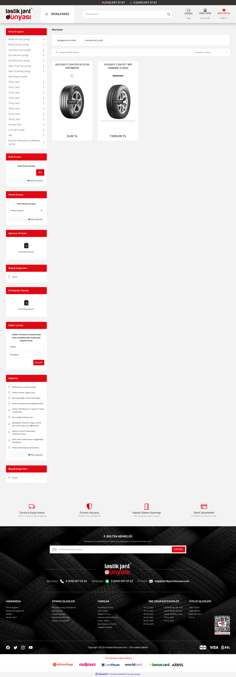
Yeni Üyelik (103, 611)
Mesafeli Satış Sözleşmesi (64, 608)
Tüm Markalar (35, 219)
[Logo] (19, 14)
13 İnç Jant (14, 82)
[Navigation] (60, 14)
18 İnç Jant (14, 108)
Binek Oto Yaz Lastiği (19, 39)
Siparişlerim (194, 611)
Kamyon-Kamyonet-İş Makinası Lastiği (24, 142)
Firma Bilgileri (12, 608)
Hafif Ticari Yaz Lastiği (19, 66)
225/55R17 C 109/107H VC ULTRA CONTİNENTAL (72, 66)
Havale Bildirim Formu (108, 618)
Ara (40, 172)
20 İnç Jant (14, 119)
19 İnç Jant (14, 114)
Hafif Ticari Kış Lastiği (19, 71)
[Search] (127, 14)
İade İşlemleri (195, 615)
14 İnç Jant (14, 87)
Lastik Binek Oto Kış (173, 611)
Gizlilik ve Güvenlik (60, 621)
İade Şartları (57, 611)
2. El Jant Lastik (16, 130)
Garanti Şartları (59, 615)
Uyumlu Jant (15, 124)
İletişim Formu (104, 615)
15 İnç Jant (14, 92)
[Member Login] (205, 10)
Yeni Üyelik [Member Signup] (205, 18)
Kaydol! (38, 362)
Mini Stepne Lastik (17, 76)
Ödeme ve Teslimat (61, 618)
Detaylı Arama (35, 181)
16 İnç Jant (14, 98)
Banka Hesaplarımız (15, 611)
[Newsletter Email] (118, 550)
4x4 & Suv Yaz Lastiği (19, 50)
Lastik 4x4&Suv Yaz (173, 615)
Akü (10, 135)
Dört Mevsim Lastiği (18, 55)
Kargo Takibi (103, 621)
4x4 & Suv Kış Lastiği (18, 60)
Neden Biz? (11, 618)
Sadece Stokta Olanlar (69, 52)
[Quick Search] (21, 172)
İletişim (9, 615)
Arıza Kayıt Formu (106, 608)
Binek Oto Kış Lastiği (18, 44)
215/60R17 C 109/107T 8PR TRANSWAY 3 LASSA (118, 66)
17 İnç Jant (14, 103)
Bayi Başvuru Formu (107, 624)
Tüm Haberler (35, 455)
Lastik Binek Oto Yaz (173, 608)
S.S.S (191, 618)
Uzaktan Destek (105, 628)
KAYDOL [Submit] (178, 549)
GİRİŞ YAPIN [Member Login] (205, 13)
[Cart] (224, 14)
